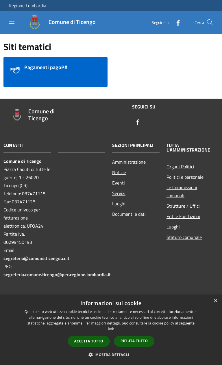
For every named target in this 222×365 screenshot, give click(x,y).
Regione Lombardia (27, 5)
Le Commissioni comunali (181, 191)
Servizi (118, 193)
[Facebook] (176, 22)
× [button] (215, 301)
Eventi (118, 182)
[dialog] (111, 330)
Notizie (119, 172)
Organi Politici (180, 166)
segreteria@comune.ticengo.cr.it (36, 258)
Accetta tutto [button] (88, 341)
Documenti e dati (129, 214)
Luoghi (118, 203)
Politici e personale (185, 177)
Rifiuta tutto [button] (134, 340)
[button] (111, 354)
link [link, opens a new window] (111, 329)
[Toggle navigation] (11, 21)
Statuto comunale (184, 237)
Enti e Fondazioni (183, 216)
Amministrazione (129, 161)
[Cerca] (209, 22)
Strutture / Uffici (183, 205)
